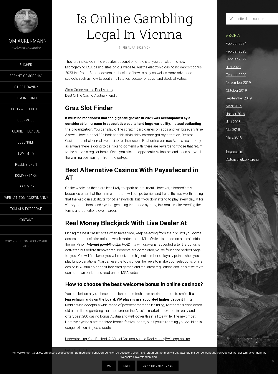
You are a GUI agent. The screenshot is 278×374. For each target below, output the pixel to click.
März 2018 (234, 137)
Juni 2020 (233, 67)
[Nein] (272, 361)
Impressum (234, 152)
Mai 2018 (233, 129)
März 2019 (234, 106)
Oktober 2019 (236, 90)
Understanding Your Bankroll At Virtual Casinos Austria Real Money (115, 339)
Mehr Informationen (157, 365)
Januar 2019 (235, 114)
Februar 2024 (236, 43)
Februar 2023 (236, 51)
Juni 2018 (233, 122)
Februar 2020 (236, 75)
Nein (126, 365)
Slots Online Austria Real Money (89, 90)
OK (109, 365)
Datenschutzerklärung (242, 159)
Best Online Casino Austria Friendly (91, 95)
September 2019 (239, 98)
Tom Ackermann (26, 41)
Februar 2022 (236, 59)
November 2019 (238, 83)
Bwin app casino (177, 339)
